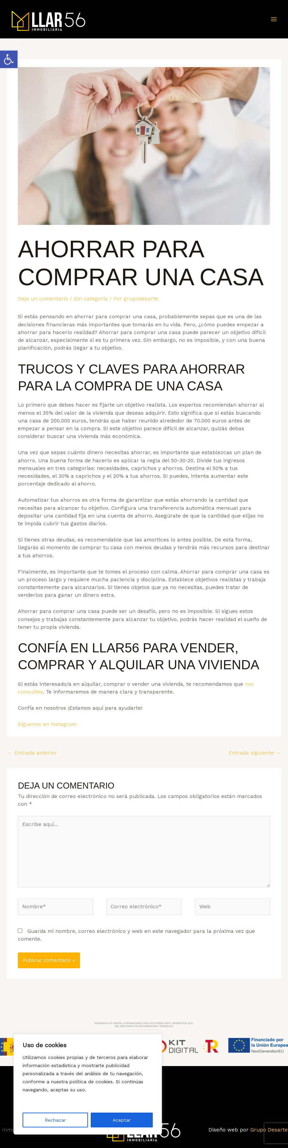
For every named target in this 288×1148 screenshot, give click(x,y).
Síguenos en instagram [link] (47, 724)
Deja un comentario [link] (43, 299)
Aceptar (122, 1120)
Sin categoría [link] (91, 299)
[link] (9, 59)
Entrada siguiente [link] (255, 753)
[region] (87, 1084)
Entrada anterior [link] (32, 753)
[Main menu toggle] (274, 19)
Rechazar (55, 1120)
